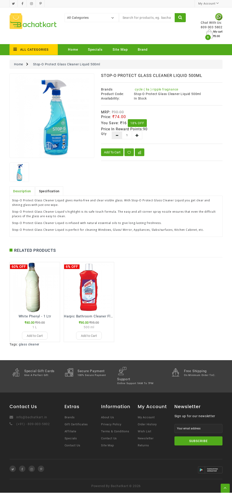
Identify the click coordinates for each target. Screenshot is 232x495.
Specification (49, 191)
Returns (143, 447)
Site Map (120, 50)
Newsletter (146, 440)
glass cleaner (29, 346)
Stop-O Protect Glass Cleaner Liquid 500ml (66, 64)
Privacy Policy (111, 426)
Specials (95, 50)
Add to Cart (112, 152)
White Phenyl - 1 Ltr (35, 316)
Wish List (144, 433)
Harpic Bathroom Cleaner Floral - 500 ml (98, 316)
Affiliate (70, 433)
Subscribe (198, 443)
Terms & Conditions (115, 433)
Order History (147, 426)
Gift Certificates (76, 426)
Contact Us (72, 447)
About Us (107, 419)
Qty (103, 134)
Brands (70, 419)
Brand (142, 50)
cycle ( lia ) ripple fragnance (156, 89)
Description (22, 191)
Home (73, 50)
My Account (146, 419)
